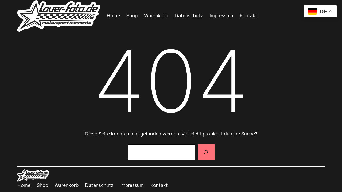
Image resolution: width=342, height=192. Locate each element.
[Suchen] (206, 152)
